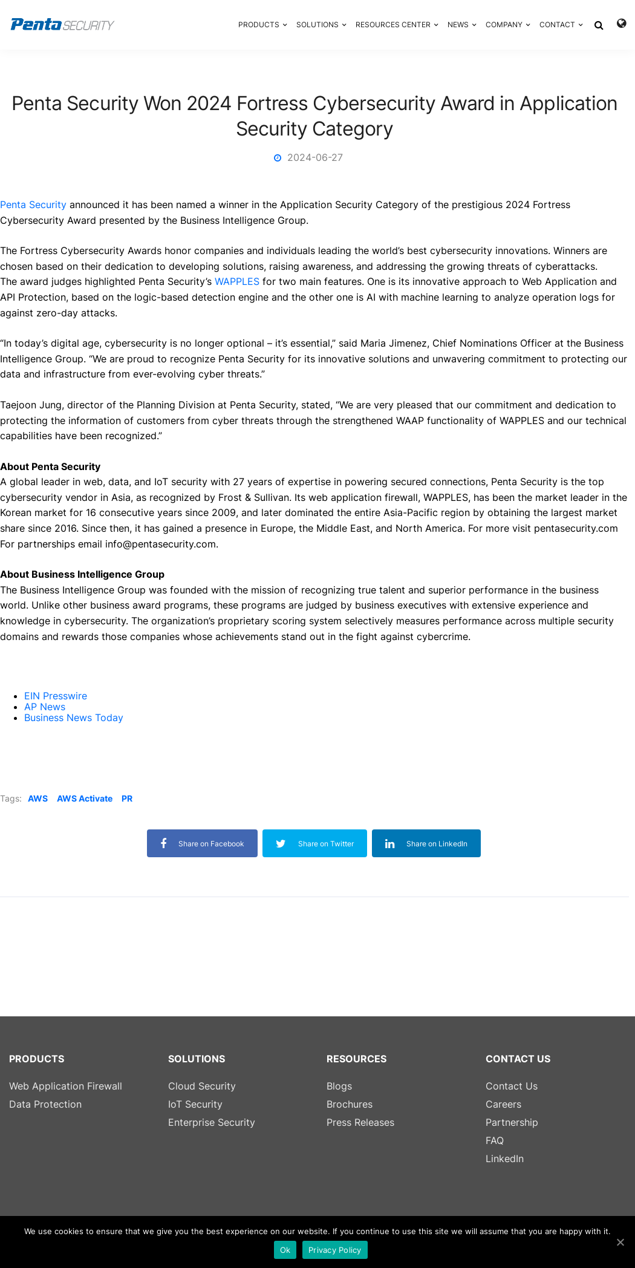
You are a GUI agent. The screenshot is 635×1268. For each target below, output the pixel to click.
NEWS (458, 24)
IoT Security (195, 1104)
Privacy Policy (335, 1250)
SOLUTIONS (317, 24)
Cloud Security (202, 1086)
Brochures (350, 1104)
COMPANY (504, 24)
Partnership (512, 1122)
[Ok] (620, 1242)
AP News (44, 707)
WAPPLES (237, 281)
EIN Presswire (55, 696)
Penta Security (33, 204)
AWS (38, 798)
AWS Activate (84, 798)
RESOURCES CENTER (393, 24)
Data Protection (45, 1104)
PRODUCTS (258, 24)
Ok (285, 1250)
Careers (503, 1104)
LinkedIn (505, 1158)
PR (127, 798)
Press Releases (360, 1122)
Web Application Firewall (65, 1086)
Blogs (339, 1086)
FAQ (495, 1140)
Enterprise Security (211, 1122)
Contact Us (512, 1086)
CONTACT (557, 24)
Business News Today (73, 717)
